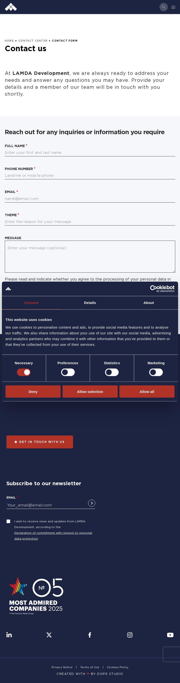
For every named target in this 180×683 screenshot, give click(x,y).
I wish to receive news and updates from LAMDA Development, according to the (49, 524)
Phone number (19, 169)
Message (13, 238)
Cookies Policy (118, 667)
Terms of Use (90, 667)
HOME (9, 40)
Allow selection (90, 391)
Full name (15, 146)
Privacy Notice (62, 667)
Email (10, 191)
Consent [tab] (31, 303)
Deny (33, 391)
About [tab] (148, 303)
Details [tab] (90, 303)
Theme (11, 215)
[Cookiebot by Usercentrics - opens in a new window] (154, 288)
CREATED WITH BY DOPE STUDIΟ (90, 673)
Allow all (147, 391)
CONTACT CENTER (33, 40)
